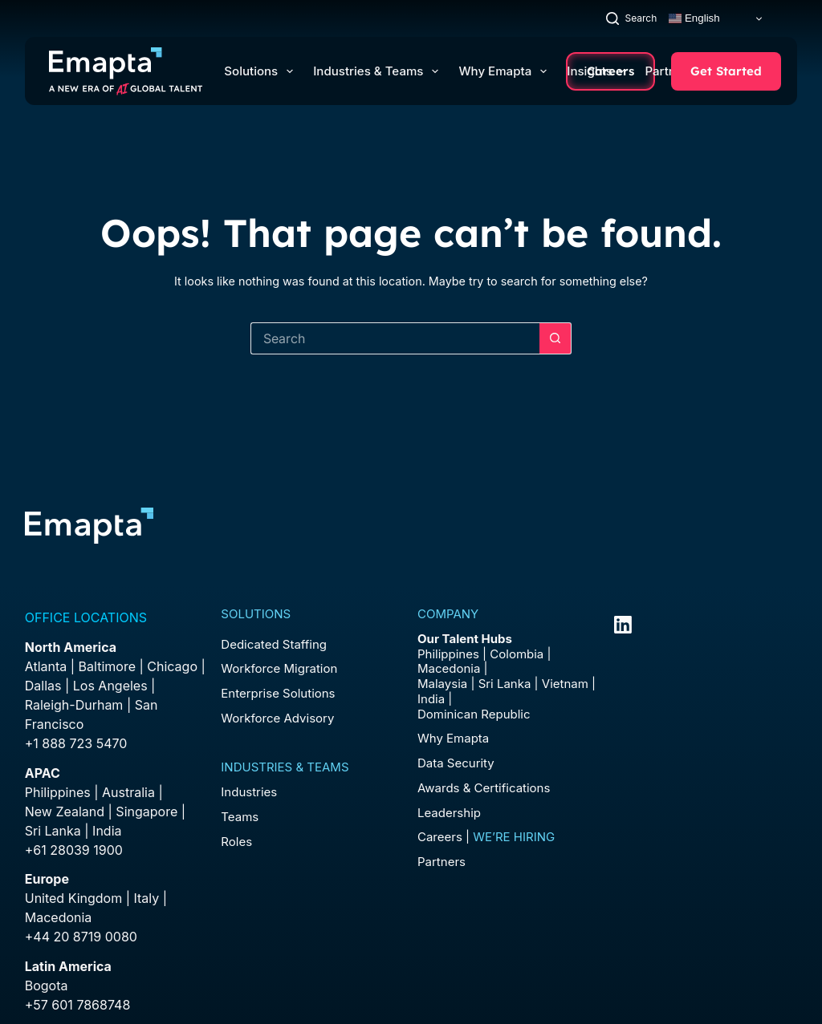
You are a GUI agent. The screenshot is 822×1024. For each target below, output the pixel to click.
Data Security (455, 763)
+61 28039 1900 (74, 850)
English (694, 18)
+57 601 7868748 (78, 1005)
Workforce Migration (279, 668)
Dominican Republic (474, 714)
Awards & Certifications (483, 787)
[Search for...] (394, 338)
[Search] (631, 18)
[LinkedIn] (623, 624)
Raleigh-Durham (74, 705)
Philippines (58, 792)
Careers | (486, 836)
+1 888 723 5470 (76, 743)
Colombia (516, 654)
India (431, 698)
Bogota (46, 985)
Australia (128, 792)
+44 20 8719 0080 (81, 937)
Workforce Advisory (277, 718)
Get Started (726, 71)
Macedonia (58, 917)
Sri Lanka (53, 831)
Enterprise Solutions (278, 693)
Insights (596, 71)
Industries (249, 791)
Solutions (261, 71)
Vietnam (565, 683)
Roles (236, 841)
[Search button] (555, 338)
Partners (441, 861)
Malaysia (442, 683)
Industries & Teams (379, 71)
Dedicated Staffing (274, 644)
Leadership (449, 812)
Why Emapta (505, 71)
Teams (239, 816)
